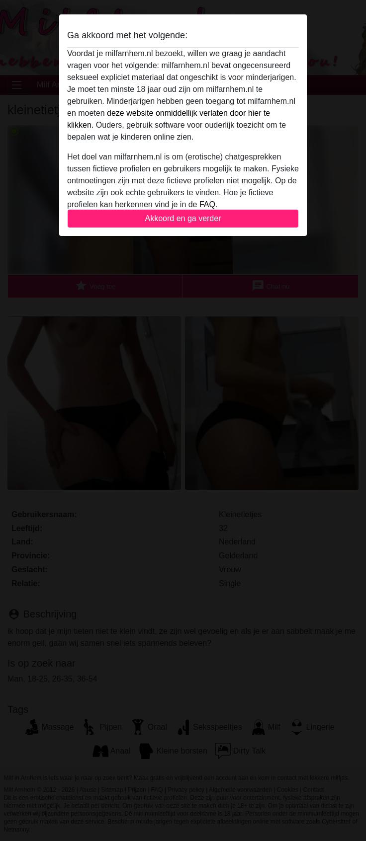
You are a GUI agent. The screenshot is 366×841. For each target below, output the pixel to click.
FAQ (207, 204)
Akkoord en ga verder (183, 218)
